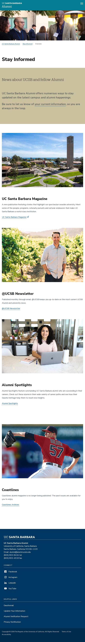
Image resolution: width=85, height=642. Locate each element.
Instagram (10, 577)
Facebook (10, 571)
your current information (50, 104)
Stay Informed (27, 44)
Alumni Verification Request (16, 616)
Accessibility (6, 634)
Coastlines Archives (10, 504)
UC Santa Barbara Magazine (14, 217)
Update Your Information (14, 611)
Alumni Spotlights (10, 403)
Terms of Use (66, 632)
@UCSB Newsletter (11, 308)
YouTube (10, 588)
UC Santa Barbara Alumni (11, 44)
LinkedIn (10, 583)
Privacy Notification (12, 622)
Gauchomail (9, 605)
